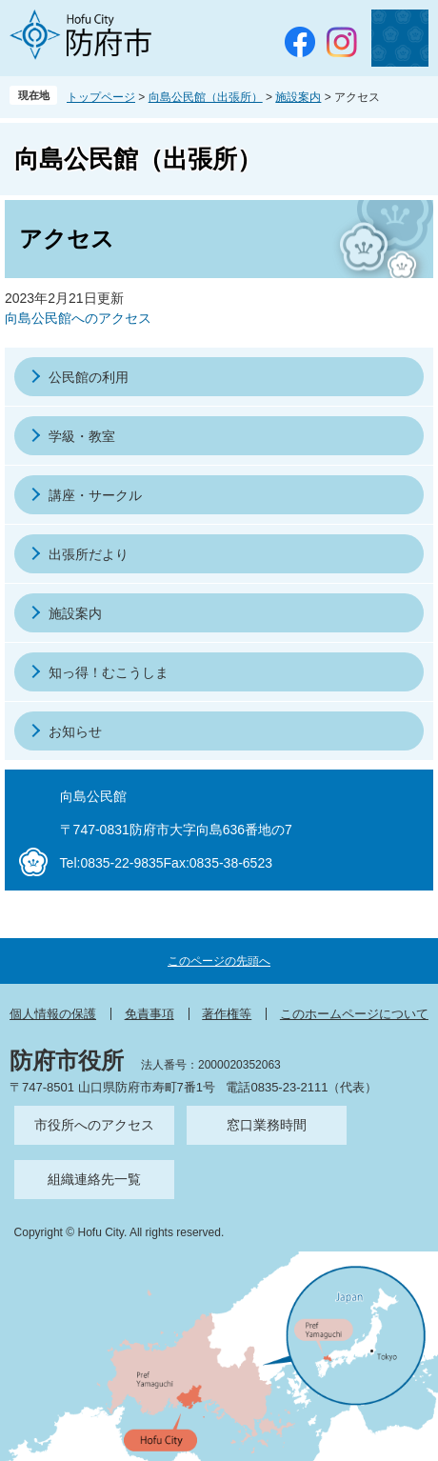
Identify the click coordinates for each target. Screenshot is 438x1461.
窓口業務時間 (267, 1124)
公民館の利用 (89, 377)
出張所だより (89, 554)
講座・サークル (95, 495)
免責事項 (149, 1014)
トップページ (101, 97)
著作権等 (226, 1014)
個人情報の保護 (53, 1014)
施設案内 (298, 97)
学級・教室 (82, 436)
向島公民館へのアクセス (78, 318)
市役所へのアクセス (94, 1124)
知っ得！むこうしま (109, 672)
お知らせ (75, 731)
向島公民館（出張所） (206, 97)
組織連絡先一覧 (94, 1179)
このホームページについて (354, 1014)
